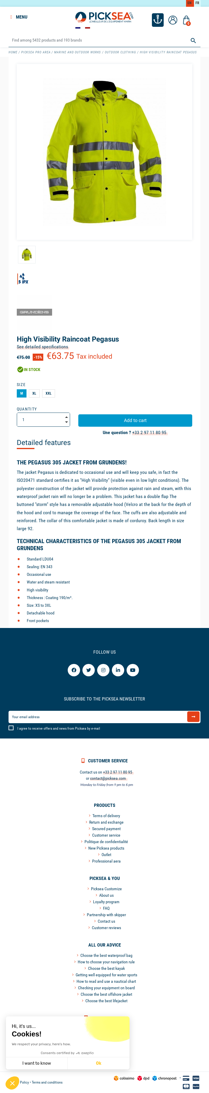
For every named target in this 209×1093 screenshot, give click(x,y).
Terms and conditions (47, 1082)
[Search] (104, 40)
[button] (12, 1083)
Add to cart (135, 420)
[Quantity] (43, 419)
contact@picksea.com (108, 778)
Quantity (27, 409)
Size (21, 384)
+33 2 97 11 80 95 (149, 432)
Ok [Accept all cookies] (74, 1063)
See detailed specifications (42, 347)
